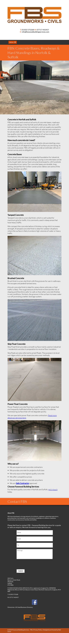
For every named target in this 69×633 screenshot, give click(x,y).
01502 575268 (28, 30)
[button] (12, 42)
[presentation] (30, 564)
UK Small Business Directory (24, 607)
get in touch (53, 489)
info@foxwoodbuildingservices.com (35, 32)
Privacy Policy (37, 630)
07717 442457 (43, 30)
